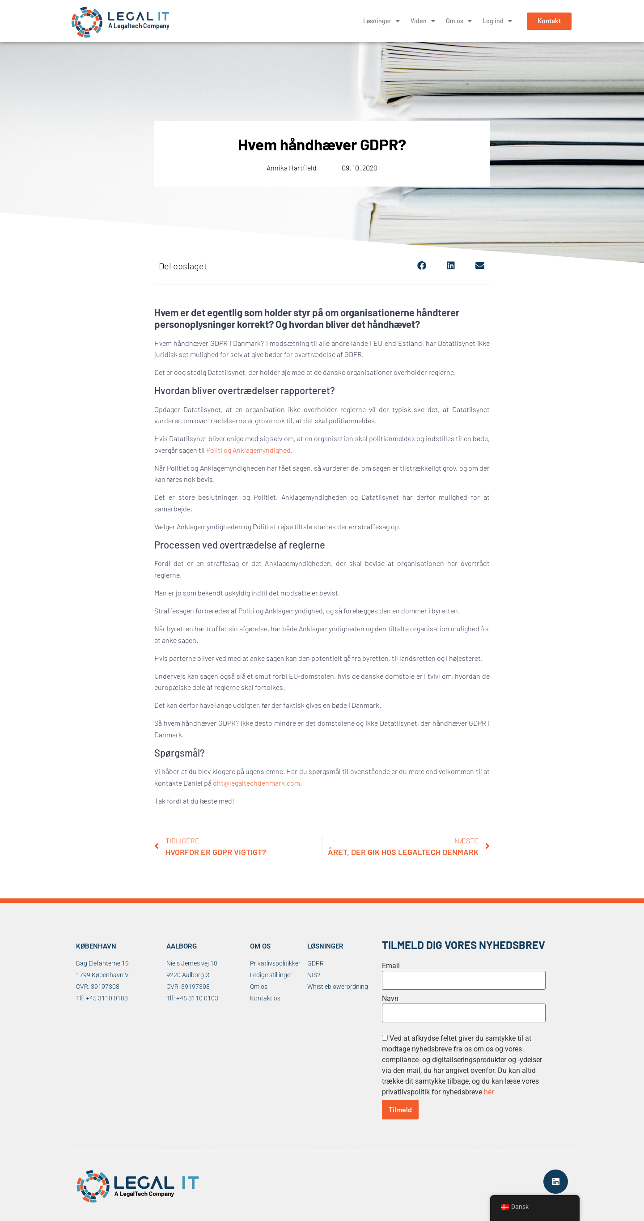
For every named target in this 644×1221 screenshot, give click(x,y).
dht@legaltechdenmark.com (256, 783)
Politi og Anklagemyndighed (248, 450)
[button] (421, 265)
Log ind (497, 21)
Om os (459, 21)
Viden (423, 21)
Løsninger (381, 21)
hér (489, 1092)
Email (391, 966)
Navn (390, 998)
